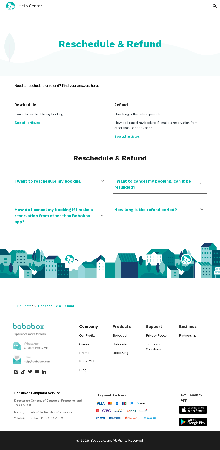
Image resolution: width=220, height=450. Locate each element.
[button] (215, 6)
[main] (110, 44)
